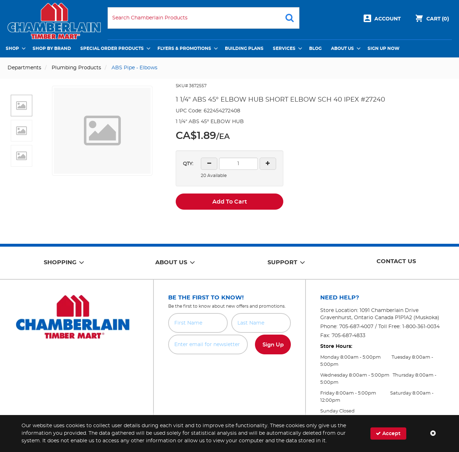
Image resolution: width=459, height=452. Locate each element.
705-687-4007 (356, 326)
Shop (12, 48)
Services (284, 48)
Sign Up (273, 345)
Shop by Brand (52, 48)
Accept (388, 433)
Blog (315, 48)
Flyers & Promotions (184, 48)
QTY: (188, 164)
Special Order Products (112, 48)
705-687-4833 (348, 335)
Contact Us (396, 261)
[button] (21, 105)
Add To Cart (229, 202)
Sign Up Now (383, 48)
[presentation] (229, 370)
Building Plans (244, 48)
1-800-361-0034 (421, 326)
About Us (342, 48)
